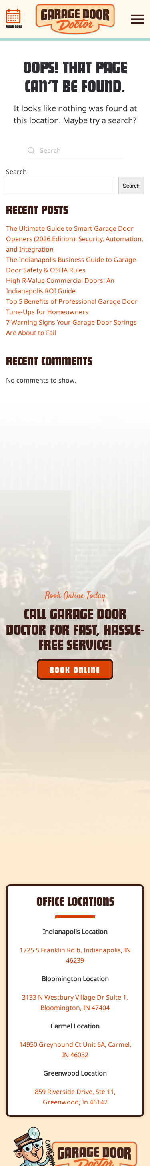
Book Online (75, 669)
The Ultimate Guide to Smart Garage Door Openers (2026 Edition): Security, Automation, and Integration (74, 239)
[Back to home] (75, 19)
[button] (137, 19)
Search (16, 171)
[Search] (75, 150)
